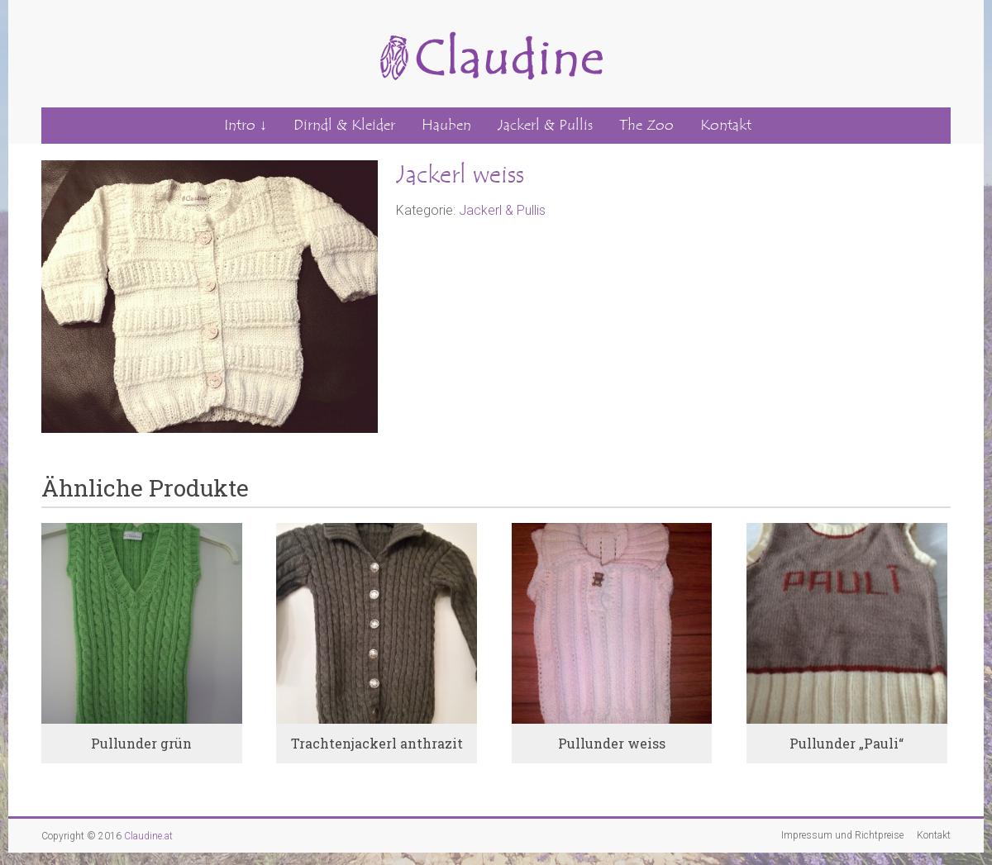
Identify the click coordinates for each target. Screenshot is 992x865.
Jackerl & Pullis (545, 125)
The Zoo (646, 125)
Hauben (446, 125)
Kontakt (725, 125)
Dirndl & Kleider (344, 125)
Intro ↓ (245, 125)
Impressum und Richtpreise (842, 835)
